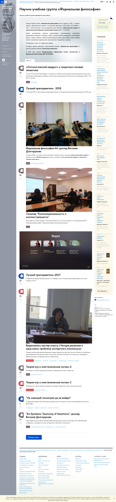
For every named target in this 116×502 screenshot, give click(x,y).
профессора (38, 360)
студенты (37, 407)
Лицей (39, 458)
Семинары (5, 26)
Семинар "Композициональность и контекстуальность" (46, 215)
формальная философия (37, 163)
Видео (56, 236)
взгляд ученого (53, 360)
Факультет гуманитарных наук (77, 450)
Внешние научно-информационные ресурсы (63, 474)
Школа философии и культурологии (94, 450)
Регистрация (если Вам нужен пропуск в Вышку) (103, 26)
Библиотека (78, 458)
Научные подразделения (62, 458)
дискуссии (45, 360)
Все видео (25, 266)
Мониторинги (60, 463)
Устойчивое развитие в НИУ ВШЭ (27, 463)
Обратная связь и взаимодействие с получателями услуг (46, 483)
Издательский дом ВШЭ (80, 460)
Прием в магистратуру (43, 469)
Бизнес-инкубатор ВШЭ (43, 477)
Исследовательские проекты (64, 460)
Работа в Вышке (23, 492)
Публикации (5, 20)
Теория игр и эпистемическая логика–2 (48, 366)
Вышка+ (40, 467)
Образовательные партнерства (45, 480)
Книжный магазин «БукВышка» (82, 463)
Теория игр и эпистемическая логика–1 (48, 382)
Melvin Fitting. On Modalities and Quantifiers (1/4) (61, 252)
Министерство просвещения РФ (102, 462)
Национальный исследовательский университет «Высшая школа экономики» (37, 450)
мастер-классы (62, 360)
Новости (4, 23)
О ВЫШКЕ (22, 456)
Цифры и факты (23, 458)
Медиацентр (78, 467)
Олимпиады (41, 463)
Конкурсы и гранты (61, 471)
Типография (78, 465)
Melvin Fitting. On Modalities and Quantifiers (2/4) (74, 252)
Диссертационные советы (63, 465)
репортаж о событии (73, 360)
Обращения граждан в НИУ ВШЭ (27, 471)
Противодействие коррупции (26, 475)
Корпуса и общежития (24, 467)
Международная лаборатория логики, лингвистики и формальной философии (6, 36)
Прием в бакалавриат (43, 465)
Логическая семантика (49, 48)
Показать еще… (34, 437)
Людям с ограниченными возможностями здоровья (25, 487)
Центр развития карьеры (44, 475)
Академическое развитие (63, 469)
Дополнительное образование (45, 473)
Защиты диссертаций (61, 467)
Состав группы (6, 13)
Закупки (21, 469)
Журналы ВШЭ (78, 469)
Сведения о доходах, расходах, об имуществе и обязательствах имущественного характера (27, 479)
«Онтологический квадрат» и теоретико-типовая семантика (54, 68)
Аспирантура (41, 471)
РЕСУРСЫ (78, 456)
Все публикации (103, 291)
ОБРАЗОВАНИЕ (42, 456)
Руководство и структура (25, 460)
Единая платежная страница (25, 490)
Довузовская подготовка (44, 460)
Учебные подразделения (63, 450)
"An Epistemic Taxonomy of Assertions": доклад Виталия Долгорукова (53, 415)
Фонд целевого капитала (25, 473)
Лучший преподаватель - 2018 (43, 88)
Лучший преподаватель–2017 (43, 275)
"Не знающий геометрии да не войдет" (48, 398)
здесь (91, 497)
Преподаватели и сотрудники (26, 465)
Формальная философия (103, 300)
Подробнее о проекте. (64, 40)
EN (103, 1)
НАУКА (59, 456)
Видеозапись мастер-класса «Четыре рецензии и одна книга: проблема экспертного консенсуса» (54, 347)
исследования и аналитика (37, 427)
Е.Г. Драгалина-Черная (46, 43)
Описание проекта (7, 16)
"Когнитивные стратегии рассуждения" (34, 252)
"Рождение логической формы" (48, 251)
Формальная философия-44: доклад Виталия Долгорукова (52, 149)
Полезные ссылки (7, 30)
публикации (34, 82)
